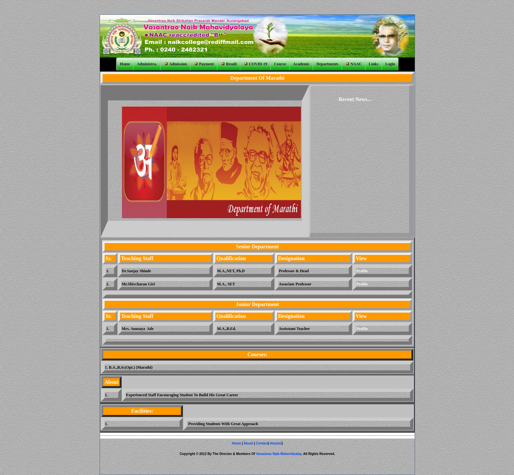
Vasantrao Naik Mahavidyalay (279, 454)
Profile (361, 271)
